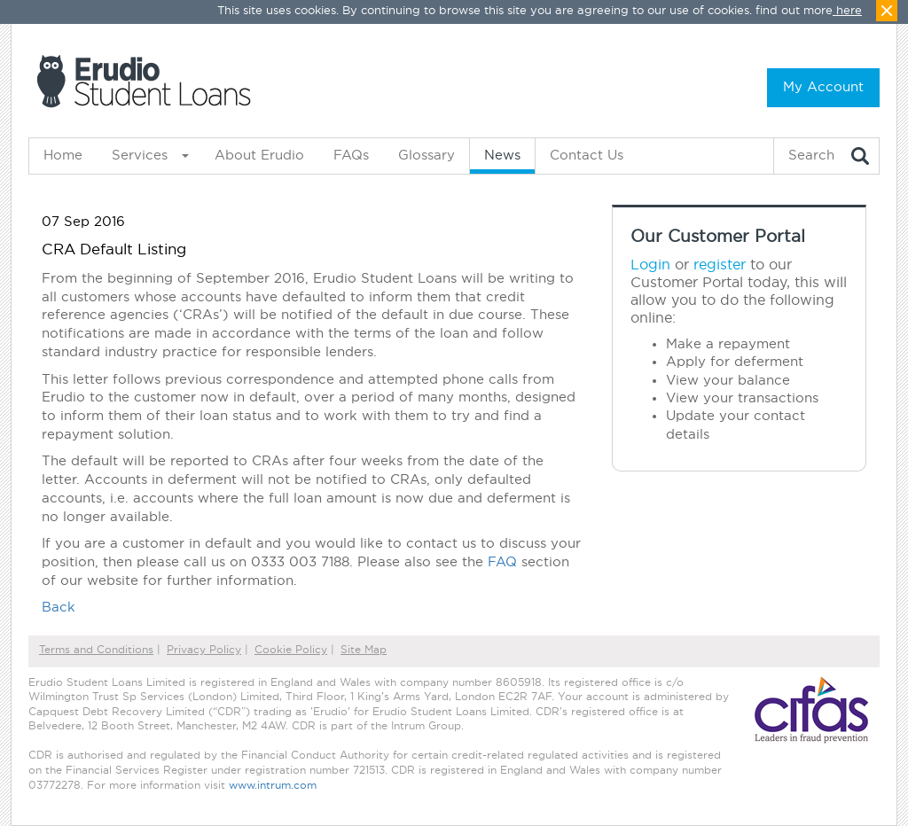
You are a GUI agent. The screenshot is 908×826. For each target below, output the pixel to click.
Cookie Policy (290, 649)
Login (650, 265)
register (719, 265)
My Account (823, 87)
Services (140, 155)
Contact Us (586, 155)
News (502, 155)
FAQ (502, 562)
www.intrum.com (273, 786)
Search (811, 155)
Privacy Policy (204, 649)
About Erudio (259, 155)
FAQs (351, 155)
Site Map (363, 649)
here (849, 11)
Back (58, 607)
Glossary (426, 155)
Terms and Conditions (96, 649)
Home (62, 155)
